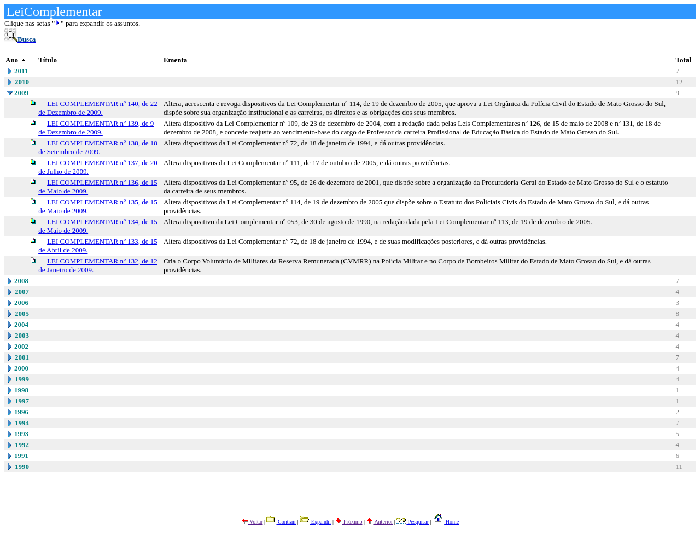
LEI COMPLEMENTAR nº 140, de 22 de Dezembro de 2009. (98, 107)
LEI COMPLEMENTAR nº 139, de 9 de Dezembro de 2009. (96, 127)
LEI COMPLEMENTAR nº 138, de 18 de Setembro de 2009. (98, 147)
